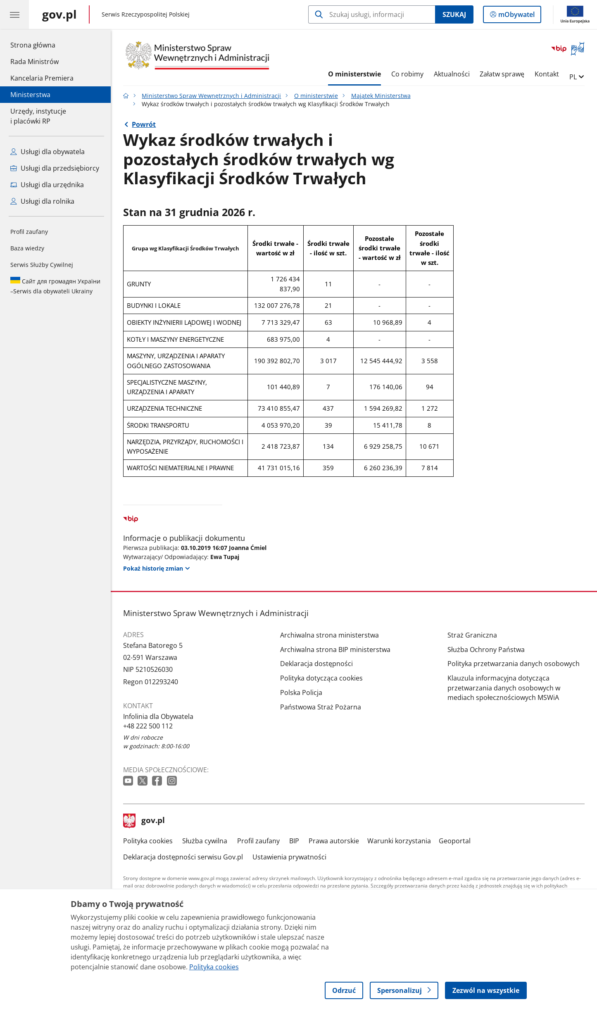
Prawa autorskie (334, 840)
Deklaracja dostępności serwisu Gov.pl (183, 856)
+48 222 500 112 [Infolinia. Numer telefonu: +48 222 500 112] (148, 726)
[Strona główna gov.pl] (59, 14)
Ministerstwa (30, 94)
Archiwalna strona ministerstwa (329, 635)
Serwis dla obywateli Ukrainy (55, 286)
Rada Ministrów (34, 61)
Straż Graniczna (472, 635)
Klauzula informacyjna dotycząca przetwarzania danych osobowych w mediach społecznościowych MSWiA (503, 687)
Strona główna (42, 45)
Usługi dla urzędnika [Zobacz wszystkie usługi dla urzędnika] (47, 184)
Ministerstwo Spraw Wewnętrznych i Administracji (211, 96)
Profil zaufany (29, 232)
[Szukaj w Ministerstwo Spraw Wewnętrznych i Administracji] (371, 14)
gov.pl (144, 821)
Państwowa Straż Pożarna (320, 707)
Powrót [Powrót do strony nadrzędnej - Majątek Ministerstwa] (144, 124)
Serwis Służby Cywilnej (41, 265)
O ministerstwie (354, 74)
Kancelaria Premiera (42, 78)
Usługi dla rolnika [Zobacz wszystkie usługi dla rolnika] (42, 201)
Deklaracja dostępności (316, 663)
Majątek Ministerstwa (381, 96)
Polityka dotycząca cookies (321, 678)
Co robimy (407, 74)
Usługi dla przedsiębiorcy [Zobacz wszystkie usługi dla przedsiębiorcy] (54, 168)
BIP (294, 840)
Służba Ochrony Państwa (486, 649)
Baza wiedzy (27, 248)
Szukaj (454, 14)
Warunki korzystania (399, 840)
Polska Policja (301, 692)
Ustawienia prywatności (289, 856)
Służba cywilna (204, 840)
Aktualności (452, 74)
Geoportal (455, 840)
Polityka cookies (148, 840)
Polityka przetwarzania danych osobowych (513, 663)
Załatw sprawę (502, 74)
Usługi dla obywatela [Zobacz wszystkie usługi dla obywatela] (47, 151)
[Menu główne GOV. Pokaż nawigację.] (14, 14)
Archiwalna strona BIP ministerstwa (335, 649)
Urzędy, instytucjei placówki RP (38, 116)
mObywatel (516, 16)
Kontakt (547, 74)
